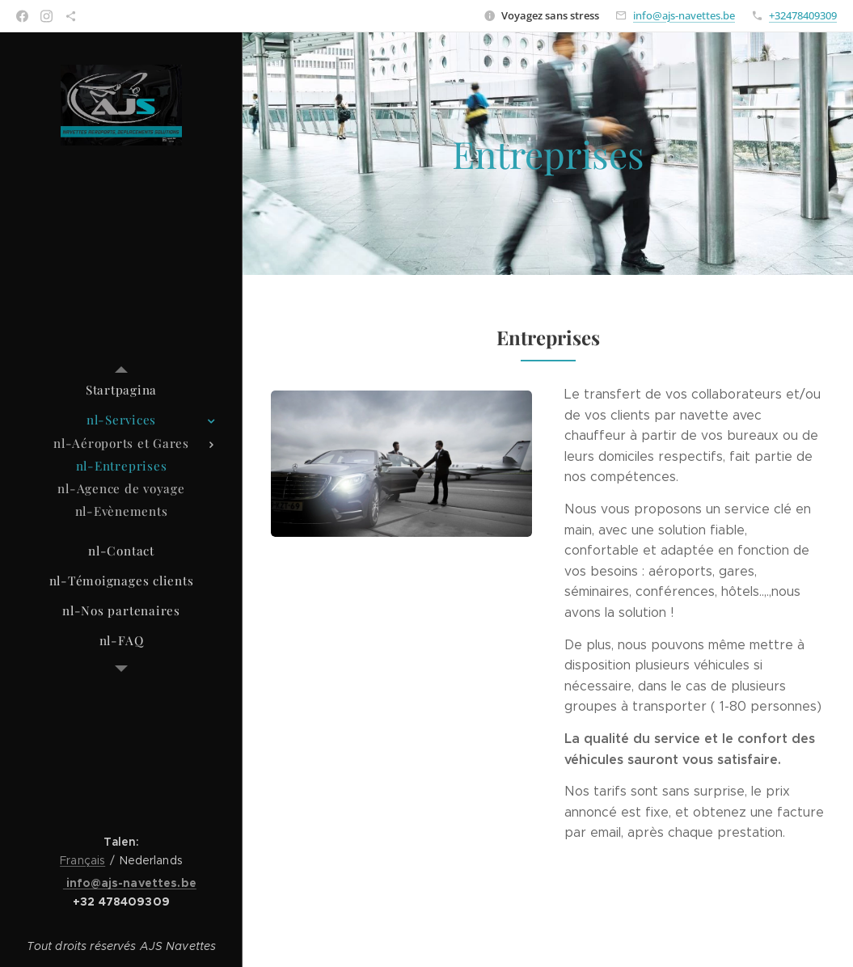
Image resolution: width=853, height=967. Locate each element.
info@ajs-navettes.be (684, 15)
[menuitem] (121, 390)
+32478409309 (803, 15)
